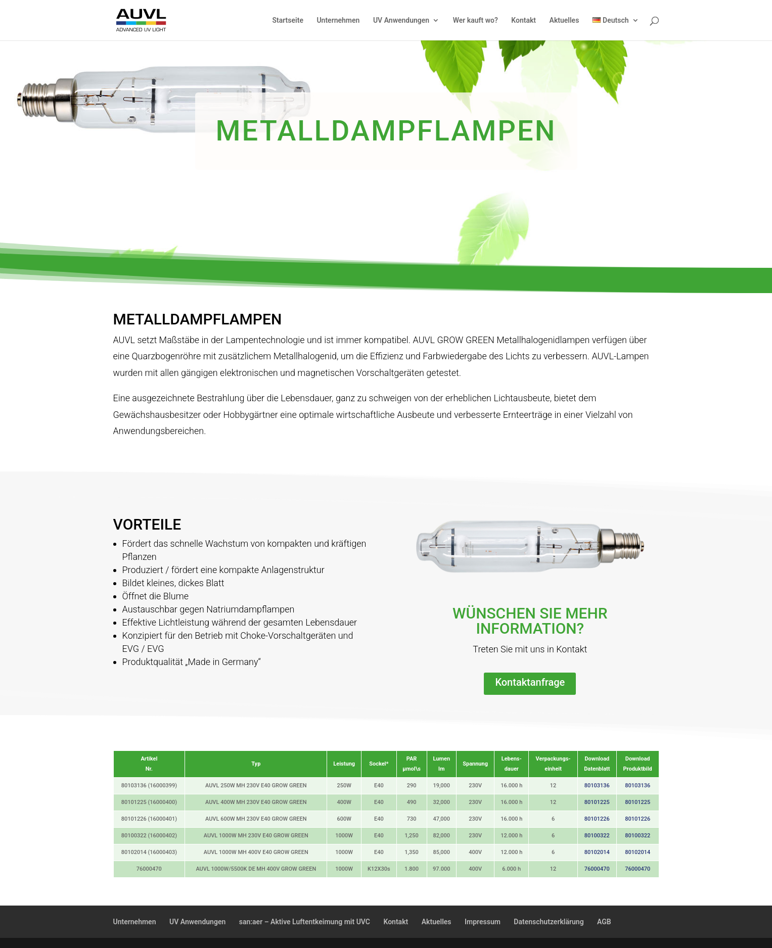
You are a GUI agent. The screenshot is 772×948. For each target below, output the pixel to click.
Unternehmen (337, 20)
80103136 (597, 785)
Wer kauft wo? (475, 20)
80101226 (597, 819)
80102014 (597, 852)
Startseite (287, 20)
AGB (604, 922)
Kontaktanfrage (530, 682)
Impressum (483, 922)
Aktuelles (564, 20)
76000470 (597, 869)
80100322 (597, 835)
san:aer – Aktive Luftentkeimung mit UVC (304, 922)
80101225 (597, 802)
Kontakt (523, 20)
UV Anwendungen (401, 20)
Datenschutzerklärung (548, 922)
